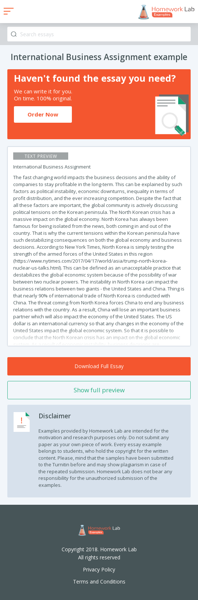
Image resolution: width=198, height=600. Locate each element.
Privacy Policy (99, 569)
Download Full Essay (99, 366)
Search (13, 34)
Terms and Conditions (99, 581)
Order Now (42, 114)
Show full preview (99, 390)
